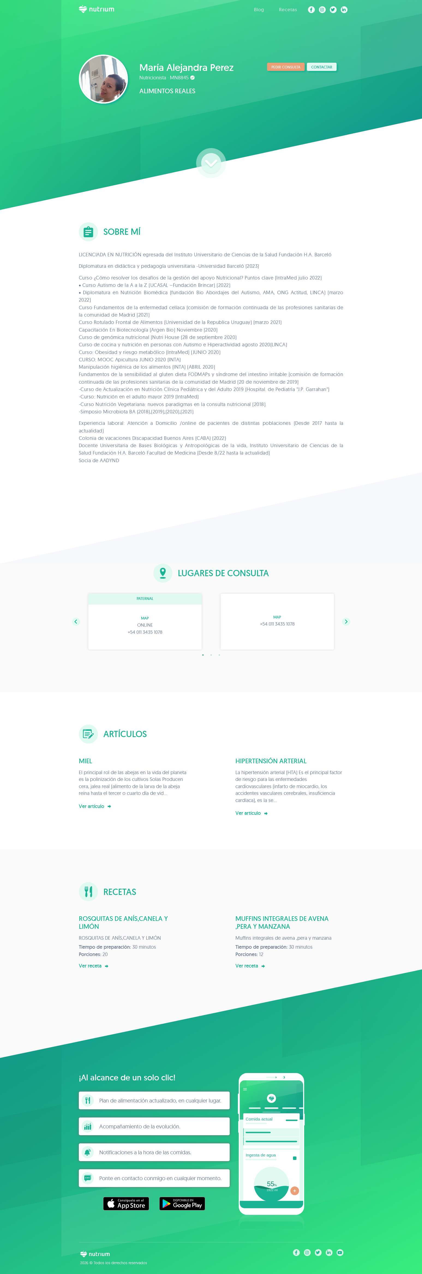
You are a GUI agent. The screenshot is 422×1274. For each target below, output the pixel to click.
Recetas (288, 9)
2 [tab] (211, 655)
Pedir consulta (285, 67)
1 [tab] (203, 655)
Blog (259, 9)
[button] (76, 622)
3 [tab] (219, 655)
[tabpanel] (145, 621)
